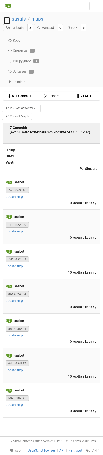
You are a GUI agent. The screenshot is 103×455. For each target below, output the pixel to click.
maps (37, 19)
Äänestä (45, 28)
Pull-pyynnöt (23, 61)
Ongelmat (21, 51)
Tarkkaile (15, 28)
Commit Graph (17, 116)
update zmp (14, 197)
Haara (52, 96)
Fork (72, 28)
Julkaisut (21, 72)
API (61, 450)
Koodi (14, 40)
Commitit (19, 96)
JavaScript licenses (41, 450)
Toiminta (16, 82)
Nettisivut (75, 450)
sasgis (19, 19)
